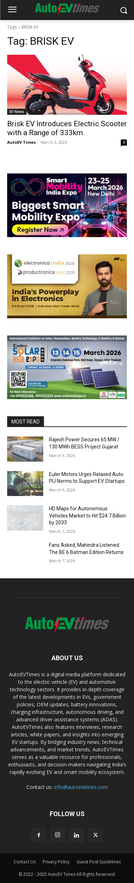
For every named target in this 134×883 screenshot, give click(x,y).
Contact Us (25, 862)
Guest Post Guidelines (98, 862)
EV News (16, 111)
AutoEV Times (21, 142)
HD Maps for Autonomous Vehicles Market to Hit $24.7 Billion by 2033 (87, 515)
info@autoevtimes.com (81, 787)
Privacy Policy (56, 862)
